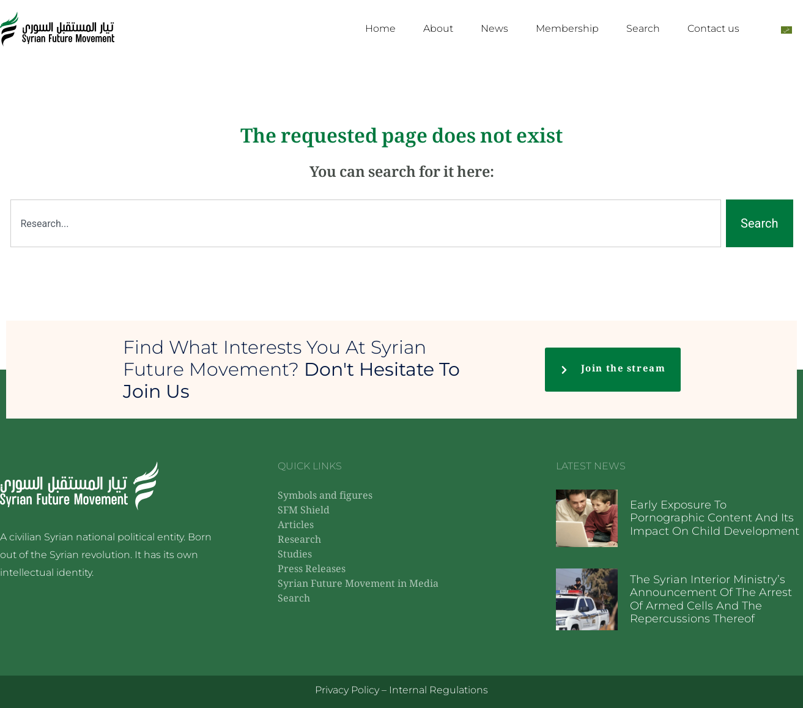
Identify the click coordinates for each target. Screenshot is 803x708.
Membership (567, 28)
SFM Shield (304, 511)
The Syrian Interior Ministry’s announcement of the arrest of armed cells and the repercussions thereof (711, 599)
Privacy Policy (347, 690)
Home (380, 28)
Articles (296, 526)
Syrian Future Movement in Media (358, 584)
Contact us (713, 28)
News (494, 28)
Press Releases (312, 570)
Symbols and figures (325, 496)
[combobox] (366, 223)
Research (299, 540)
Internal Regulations (438, 690)
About (438, 28)
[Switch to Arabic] (786, 29)
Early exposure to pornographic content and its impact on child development (714, 518)
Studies (295, 555)
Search (643, 28)
